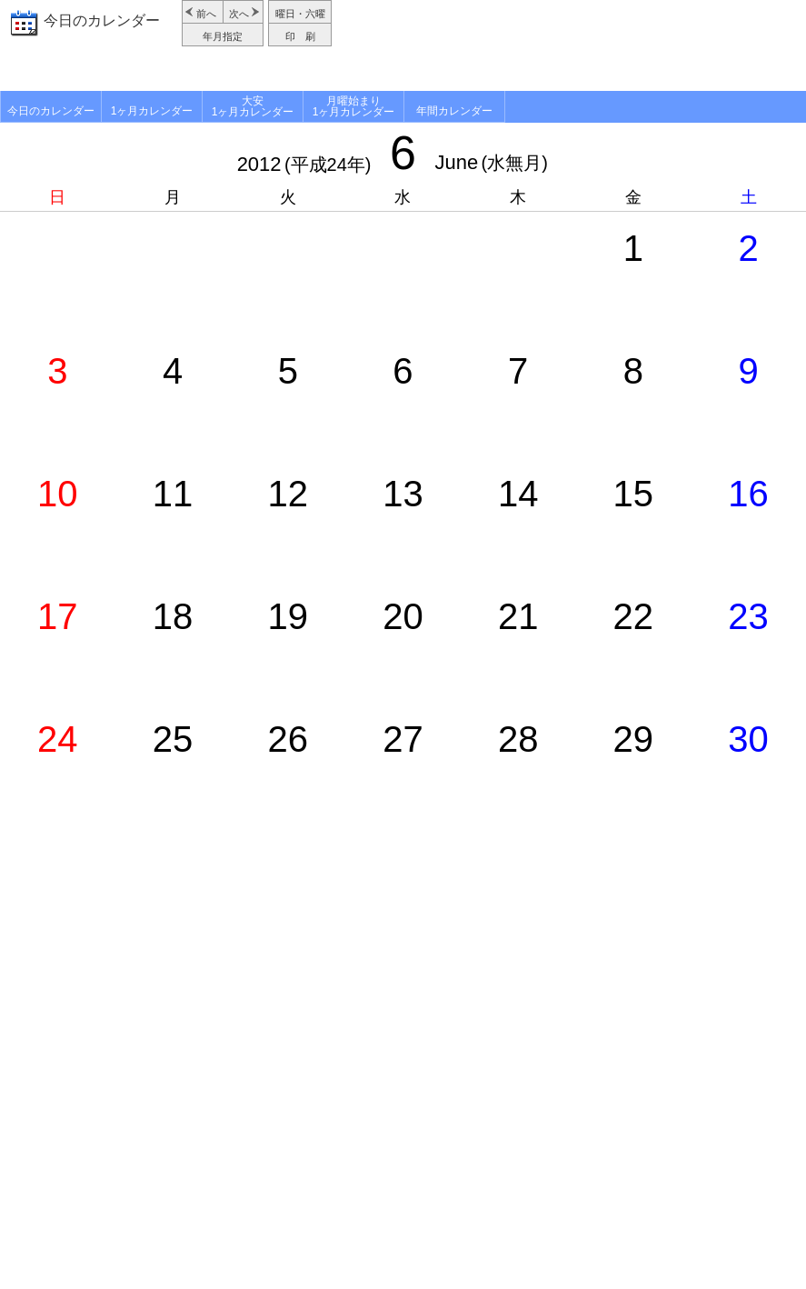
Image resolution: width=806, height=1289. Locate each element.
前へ (206, 13)
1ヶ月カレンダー (152, 111)
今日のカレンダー (102, 20)
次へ (239, 13)
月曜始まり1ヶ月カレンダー (354, 106)
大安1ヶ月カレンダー (253, 106)
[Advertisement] (571, 45)
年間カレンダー (454, 111)
